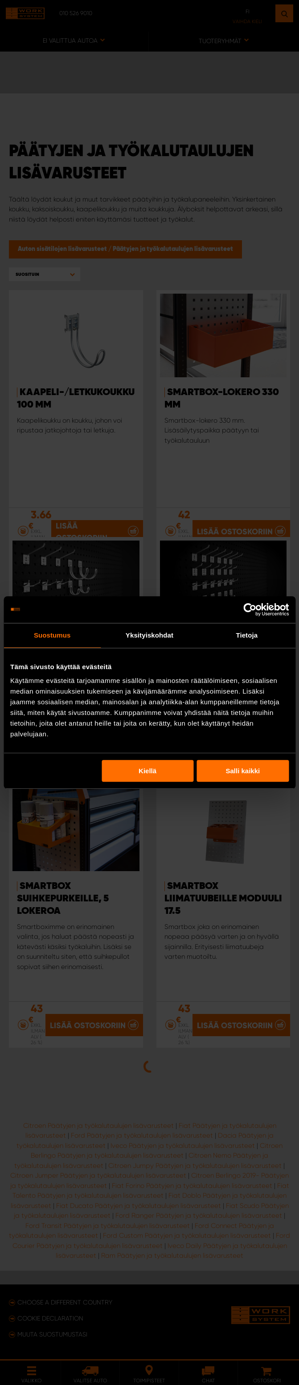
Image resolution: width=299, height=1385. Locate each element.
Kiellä (147, 771)
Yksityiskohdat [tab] (149, 635)
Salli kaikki (243, 771)
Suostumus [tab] (52, 635)
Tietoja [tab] (247, 635)
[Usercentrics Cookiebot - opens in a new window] (250, 609)
